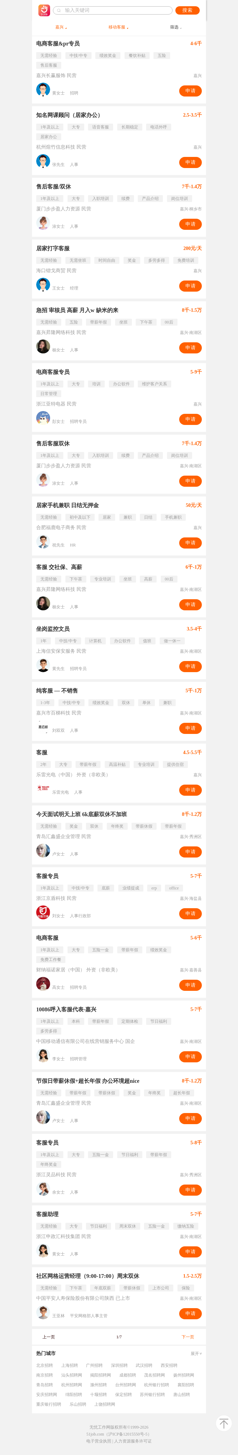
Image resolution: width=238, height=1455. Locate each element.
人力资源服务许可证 (133, 1441)
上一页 (48, 1337)
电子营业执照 (98, 1441)
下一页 (188, 1337)
